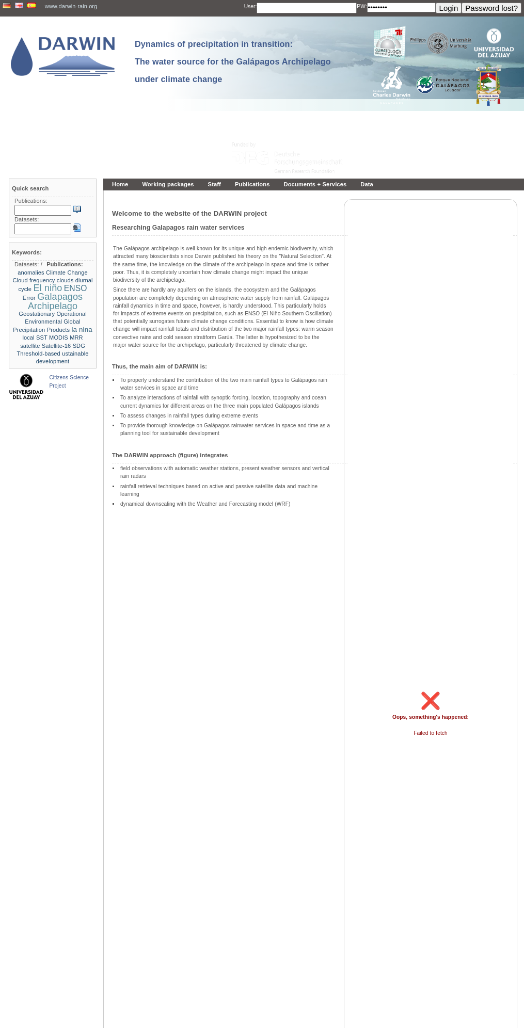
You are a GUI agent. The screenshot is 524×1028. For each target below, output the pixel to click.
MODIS (58, 337)
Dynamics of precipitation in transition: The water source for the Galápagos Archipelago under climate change (233, 61)
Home (120, 184)
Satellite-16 (56, 346)
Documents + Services (314, 184)
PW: (362, 6)
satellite (30, 346)
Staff (214, 184)
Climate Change (67, 272)
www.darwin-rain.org (71, 6)
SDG (79, 346)
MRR (76, 337)
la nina (81, 329)
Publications (252, 184)
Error (29, 298)
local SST (34, 337)
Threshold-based (38, 353)
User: (250, 6)
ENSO (75, 288)
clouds (65, 280)
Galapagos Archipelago (55, 301)
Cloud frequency (33, 280)
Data (366, 184)
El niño (47, 288)
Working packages (168, 184)
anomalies (31, 272)
